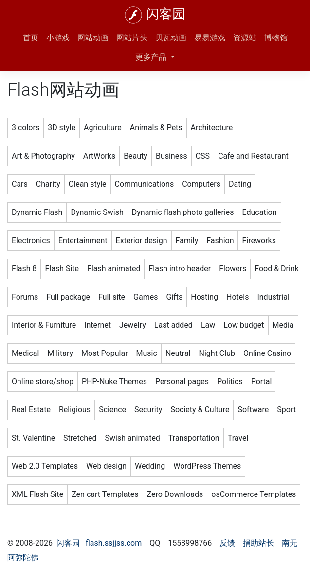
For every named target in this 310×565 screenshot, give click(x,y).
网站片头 (131, 37)
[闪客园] (133, 15)
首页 (30, 37)
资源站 (244, 37)
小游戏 (58, 37)
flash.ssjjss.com (114, 542)
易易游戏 (209, 37)
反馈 (227, 542)
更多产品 (151, 57)
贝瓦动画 (170, 37)
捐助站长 (258, 542)
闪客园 (165, 14)
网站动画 (93, 37)
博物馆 (276, 37)
